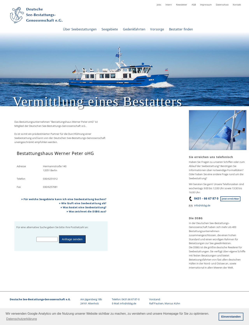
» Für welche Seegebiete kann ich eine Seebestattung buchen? (63, 199)
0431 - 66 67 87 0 (204, 198)
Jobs (159, 4)
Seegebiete (110, 29)
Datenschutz (222, 4)
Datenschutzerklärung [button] (21, 319)
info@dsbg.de (202, 205)
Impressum (206, 4)
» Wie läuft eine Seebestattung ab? (82, 203)
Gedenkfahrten (134, 29)
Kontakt (237, 4)
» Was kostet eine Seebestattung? (83, 207)
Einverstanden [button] (231, 316)
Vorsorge (157, 29)
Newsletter (181, 4)
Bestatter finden (181, 29)
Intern (169, 4)
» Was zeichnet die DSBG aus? (86, 211)
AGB (193, 4)
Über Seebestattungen (79, 29)
